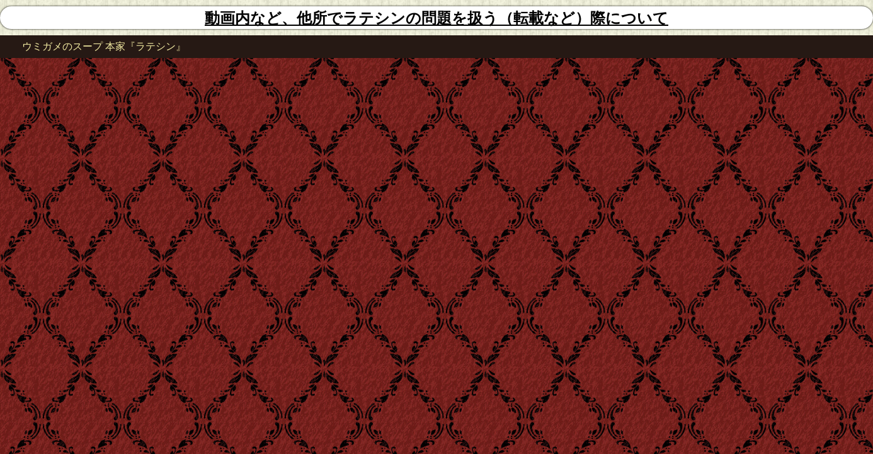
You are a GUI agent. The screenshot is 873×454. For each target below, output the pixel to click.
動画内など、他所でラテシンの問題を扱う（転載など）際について (436, 18)
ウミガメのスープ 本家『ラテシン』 (104, 46)
